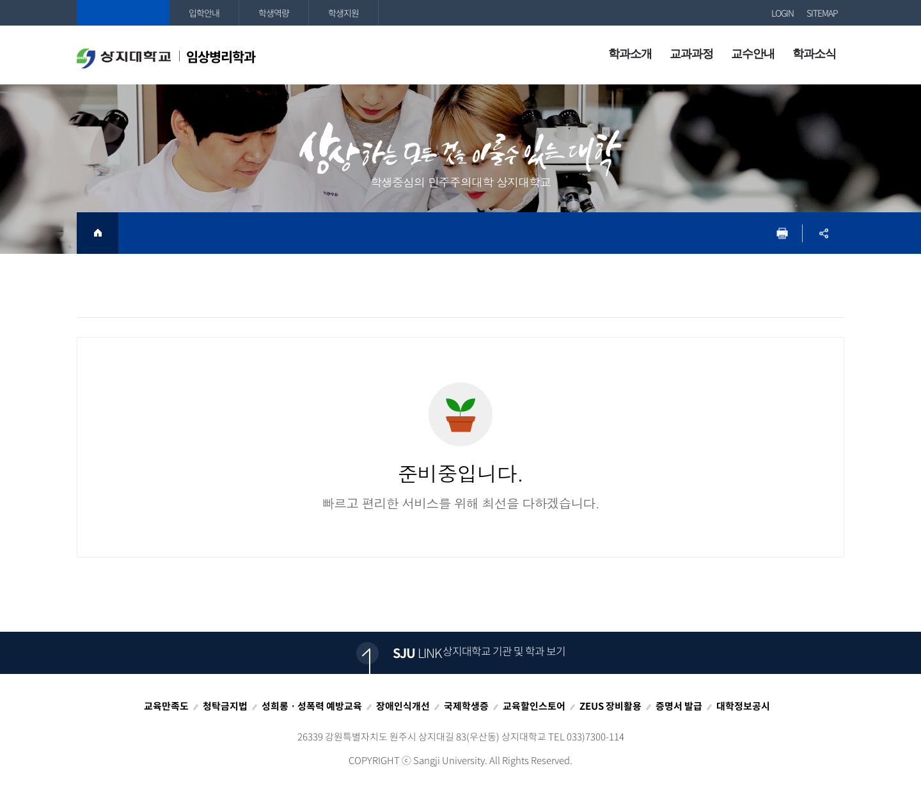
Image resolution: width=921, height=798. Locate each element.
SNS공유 (823, 233)
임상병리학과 (166, 57)
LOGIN (782, 12)
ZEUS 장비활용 (610, 706)
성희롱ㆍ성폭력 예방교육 (312, 706)
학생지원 (343, 12)
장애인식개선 (403, 706)
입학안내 (204, 12)
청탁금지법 (225, 706)
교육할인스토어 (534, 706)
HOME (97, 233)
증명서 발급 (679, 706)
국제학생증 (466, 706)
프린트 (782, 233)
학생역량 (273, 12)
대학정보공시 (743, 706)
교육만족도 (166, 706)
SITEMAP (822, 12)
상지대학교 (123, 13)
